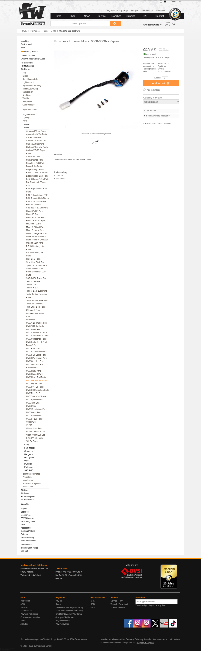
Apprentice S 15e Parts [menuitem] (36, 134)
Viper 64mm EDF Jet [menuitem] (35, 432)
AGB (22, 604)
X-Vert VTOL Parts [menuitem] (34, 438)
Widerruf (24, 607)
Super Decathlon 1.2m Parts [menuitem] (36, 273)
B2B (145, 16)
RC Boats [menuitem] (25, 493)
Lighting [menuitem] (26, 117)
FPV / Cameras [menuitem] (27, 518)
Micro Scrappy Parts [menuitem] (35, 230)
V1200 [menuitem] (29, 425)
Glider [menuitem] (25, 76)
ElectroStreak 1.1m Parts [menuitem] (37, 176)
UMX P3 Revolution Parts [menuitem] (37, 390)
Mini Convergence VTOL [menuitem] (37, 233)
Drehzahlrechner (117, 607)
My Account (113, 10)
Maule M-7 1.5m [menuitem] (33, 224)
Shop (72, 16)
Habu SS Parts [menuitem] (32, 214)
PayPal (59, 601)
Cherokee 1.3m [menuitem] (33, 156)
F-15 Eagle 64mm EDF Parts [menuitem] (36, 190)
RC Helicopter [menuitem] (27, 63)
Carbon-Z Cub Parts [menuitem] (35, 144)
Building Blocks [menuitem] (29, 51)
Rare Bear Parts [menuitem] (33, 259)
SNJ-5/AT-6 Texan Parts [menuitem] (37, 278)
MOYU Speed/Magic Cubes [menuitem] (33, 59)
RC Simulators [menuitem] (27, 500)
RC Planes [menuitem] (25, 69)
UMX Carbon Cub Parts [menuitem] (36, 332)
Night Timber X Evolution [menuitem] (37, 240)
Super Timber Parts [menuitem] (34, 268)
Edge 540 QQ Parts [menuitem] (35, 169)
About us (24, 624)
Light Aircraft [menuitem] (28, 82)
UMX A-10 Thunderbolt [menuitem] (36, 323)
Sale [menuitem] (23, 47)
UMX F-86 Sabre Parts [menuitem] (36, 355)
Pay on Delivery (63, 621)
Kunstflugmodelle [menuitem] (30, 79)
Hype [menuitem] (26, 461)
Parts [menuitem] (24, 121)
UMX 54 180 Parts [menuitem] (34, 419)
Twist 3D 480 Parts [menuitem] (34, 304)
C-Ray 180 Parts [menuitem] (33, 137)
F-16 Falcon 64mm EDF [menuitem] (37, 195)
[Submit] (115, 23)
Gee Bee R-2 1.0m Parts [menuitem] (37, 208)
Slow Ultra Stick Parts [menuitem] (35, 262)
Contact (160, 16)
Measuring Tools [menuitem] (28, 521)
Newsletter (161, 10)
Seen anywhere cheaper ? (157, 116)
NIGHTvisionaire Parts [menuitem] (36, 236)
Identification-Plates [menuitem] (31, 474)
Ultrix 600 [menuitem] (30, 320)
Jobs (22, 621)
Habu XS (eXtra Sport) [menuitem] (36, 220)
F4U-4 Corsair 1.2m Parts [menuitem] (37, 179)
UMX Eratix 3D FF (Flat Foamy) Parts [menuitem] (36, 343)
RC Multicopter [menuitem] (27, 66)
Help (126, 10)
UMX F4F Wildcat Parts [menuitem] (36, 352)
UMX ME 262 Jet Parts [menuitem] (36, 380)
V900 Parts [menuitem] (31, 422)
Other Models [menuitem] (28, 105)
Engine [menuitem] (24, 509)
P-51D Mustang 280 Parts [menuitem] (35, 254)
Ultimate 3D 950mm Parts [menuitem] (35, 315)
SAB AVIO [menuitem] (28, 470)
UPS (92, 607)
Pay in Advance (62, 624)
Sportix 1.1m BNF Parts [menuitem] (36, 265)
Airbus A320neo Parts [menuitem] (36, 131)
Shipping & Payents (145, 643)
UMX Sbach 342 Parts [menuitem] (36, 396)
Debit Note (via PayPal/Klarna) (69, 611)
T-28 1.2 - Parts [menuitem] (33, 281)
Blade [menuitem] (27, 124)
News (87, 16)
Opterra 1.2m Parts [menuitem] (34, 243)
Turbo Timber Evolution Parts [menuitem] (36, 295)
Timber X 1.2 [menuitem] (32, 288)
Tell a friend (150, 110)
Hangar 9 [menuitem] (28, 454)
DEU (180, 1)
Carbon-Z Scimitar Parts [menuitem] (37, 147)
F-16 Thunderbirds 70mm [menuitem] (37, 198)
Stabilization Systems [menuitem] (32, 483)
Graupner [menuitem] (28, 451)
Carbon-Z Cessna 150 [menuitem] (36, 140)
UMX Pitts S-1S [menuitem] (33, 393)
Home (58, 16)
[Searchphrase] (80, 23)
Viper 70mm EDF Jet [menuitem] (35, 435)
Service (102, 16)
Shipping (130, 16)
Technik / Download (119, 604)
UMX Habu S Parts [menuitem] (34, 374)
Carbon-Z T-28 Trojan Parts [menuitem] (35, 152)
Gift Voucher (147, 10)
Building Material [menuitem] (28, 531)
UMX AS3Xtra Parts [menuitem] (35, 326)
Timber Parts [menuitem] (32, 284)
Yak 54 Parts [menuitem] (32, 441)
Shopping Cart (152, 24)
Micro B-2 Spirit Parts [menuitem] (35, 227)
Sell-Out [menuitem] (24, 551)
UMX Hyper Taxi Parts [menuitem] (36, 377)
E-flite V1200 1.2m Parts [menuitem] (37, 172)
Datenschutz (26, 611)
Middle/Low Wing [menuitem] (30, 89)
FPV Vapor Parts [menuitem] (33, 204)
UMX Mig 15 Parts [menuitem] (34, 384)
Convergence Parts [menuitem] (34, 160)
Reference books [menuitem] (28, 541)
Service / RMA (116, 601)
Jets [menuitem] (24, 73)
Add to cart (161, 83)
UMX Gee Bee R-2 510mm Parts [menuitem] (34, 366)
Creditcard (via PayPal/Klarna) (69, 614)
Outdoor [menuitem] (24, 534)
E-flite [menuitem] (27, 127)
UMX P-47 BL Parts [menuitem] (35, 387)
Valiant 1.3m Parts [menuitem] (34, 428)
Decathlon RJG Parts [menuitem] (35, 163)
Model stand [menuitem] (27, 480)
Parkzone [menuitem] (28, 467)
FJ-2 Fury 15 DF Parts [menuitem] (36, 201)
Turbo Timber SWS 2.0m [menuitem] (37, 300)
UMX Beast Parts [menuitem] (34, 329)
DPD (92, 604)
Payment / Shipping (29, 614)
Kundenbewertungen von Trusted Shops (38, 639)
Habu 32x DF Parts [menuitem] (34, 211)
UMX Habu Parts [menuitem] (33, 371)
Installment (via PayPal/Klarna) (69, 607)
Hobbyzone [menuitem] (29, 457)
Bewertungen (81, 639)
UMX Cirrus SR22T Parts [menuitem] (37, 336)
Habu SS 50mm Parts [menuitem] (36, 217)
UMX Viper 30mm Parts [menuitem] (36, 409)
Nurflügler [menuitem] (26, 95)
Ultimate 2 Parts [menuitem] (33, 310)
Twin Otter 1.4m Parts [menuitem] (36, 307)
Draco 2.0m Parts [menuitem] (34, 166)
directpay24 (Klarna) (65, 617)
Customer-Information (30, 617)
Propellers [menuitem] (27, 477)
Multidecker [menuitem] (27, 92)
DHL (92, 601)
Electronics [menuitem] (25, 515)
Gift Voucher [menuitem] (26, 545)
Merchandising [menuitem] (27, 537)
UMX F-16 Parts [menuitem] (33, 348)
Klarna (58, 604)
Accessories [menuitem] (27, 487)
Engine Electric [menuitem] (29, 114)
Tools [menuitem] (23, 525)
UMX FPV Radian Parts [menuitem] (36, 358)
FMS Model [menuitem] (29, 448)
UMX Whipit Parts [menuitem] (34, 416)
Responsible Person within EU (158, 123)
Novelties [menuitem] (25, 41)
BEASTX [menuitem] (24, 504)
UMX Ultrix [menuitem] (31, 406)
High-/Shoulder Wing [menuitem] (31, 85)
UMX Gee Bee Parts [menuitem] (35, 361)
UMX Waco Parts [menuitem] (34, 412)
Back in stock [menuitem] (26, 44)
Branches (116, 16)
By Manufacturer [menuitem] (29, 109)
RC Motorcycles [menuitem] (28, 496)
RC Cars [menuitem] (24, 490)
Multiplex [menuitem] (28, 464)
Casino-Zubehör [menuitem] (28, 55)
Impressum (25, 601)
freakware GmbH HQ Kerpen (33, 565)
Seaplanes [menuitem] (27, 101)
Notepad (134, 10)
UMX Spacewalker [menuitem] (34, 400)
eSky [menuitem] (26, 445)
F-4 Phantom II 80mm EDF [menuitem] (36, 184)
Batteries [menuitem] (24, 512)
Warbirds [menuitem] (26, 98)
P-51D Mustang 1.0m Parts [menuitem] (35, 248)
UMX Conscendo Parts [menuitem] (36, 339)
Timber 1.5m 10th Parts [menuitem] (36, 291)
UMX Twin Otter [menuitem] (33, 403)
